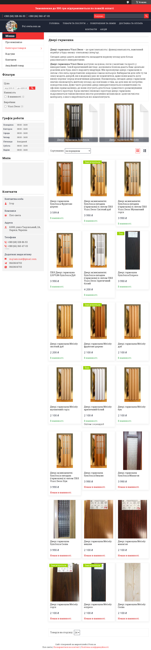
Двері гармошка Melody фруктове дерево (98, 345)
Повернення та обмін (103, 23)
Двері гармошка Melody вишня (98, 543)
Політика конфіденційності (95, 647)
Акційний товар (14, 65)
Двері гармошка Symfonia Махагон (128, 474)
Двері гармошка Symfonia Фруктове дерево (61, 204)
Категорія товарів (15, 48)
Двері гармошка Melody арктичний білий (98, 408)
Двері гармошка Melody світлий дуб (64, 345)
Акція (103, 29)
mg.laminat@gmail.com (23, 259)
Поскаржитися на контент (66, 647)
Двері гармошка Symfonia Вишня (94, 474)
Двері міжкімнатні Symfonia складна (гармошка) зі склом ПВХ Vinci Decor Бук (64, 477)
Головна (54, 23)
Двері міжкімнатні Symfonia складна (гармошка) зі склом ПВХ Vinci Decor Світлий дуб (98, 205)
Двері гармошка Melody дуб (131, 345)
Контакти (91, 29)
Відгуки (10, 53)
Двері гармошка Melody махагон (131, 543)
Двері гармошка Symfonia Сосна (59, 543)
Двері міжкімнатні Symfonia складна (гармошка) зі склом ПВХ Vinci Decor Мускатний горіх (132, 207)
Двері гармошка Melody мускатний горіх (64, 408)
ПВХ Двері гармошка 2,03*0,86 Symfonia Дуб (63, 274)
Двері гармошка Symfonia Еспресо (128, 274)
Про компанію (13, 42)
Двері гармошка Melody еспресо (98, 606)
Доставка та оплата (131, 23)
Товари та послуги (74, 23)
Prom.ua (92, 644)
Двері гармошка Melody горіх (64, 606)
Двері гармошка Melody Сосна (131, 606)
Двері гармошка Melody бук (131, 408)
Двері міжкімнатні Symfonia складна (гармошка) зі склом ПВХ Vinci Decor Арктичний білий (98, 278)
